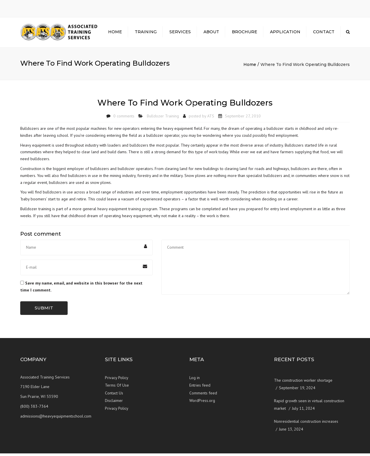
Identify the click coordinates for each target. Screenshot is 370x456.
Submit (44, 310)
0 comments (123, 118)
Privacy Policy (116, 380)
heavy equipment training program (127, 211)
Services (180, 33)
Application (285, 33)
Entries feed (199, 387)
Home (115, 33)
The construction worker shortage (303, 382)
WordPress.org (202, 403)
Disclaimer (114, 403)
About (211, 33)
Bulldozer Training (163, 118)
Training (146, 33)
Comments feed (203, 395)
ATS (210, 118)
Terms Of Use (117, 387)
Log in (194, 380)
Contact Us (114, 395)
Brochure (244, 33)
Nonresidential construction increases (306, 423)
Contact (323, 33)
